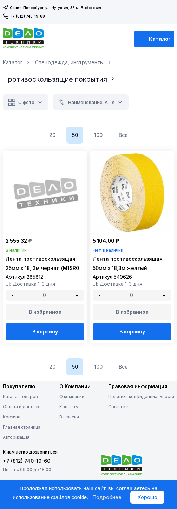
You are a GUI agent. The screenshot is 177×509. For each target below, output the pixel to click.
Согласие (118, 406)
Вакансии (69, 416)
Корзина (11, 416)
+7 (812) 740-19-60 (24, 16)
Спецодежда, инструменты (69, 62)
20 (52, 135)
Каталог (154, 39)
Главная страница (21, 427)
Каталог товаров (20, 396)
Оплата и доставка (22, 406)
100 (98, 135)
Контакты (69, 406)
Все (123, 135)
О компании (71, 396)
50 (75, 135)
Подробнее (107, 497)
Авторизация (16, 437)
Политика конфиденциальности (141, 396)
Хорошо (147, 497)
